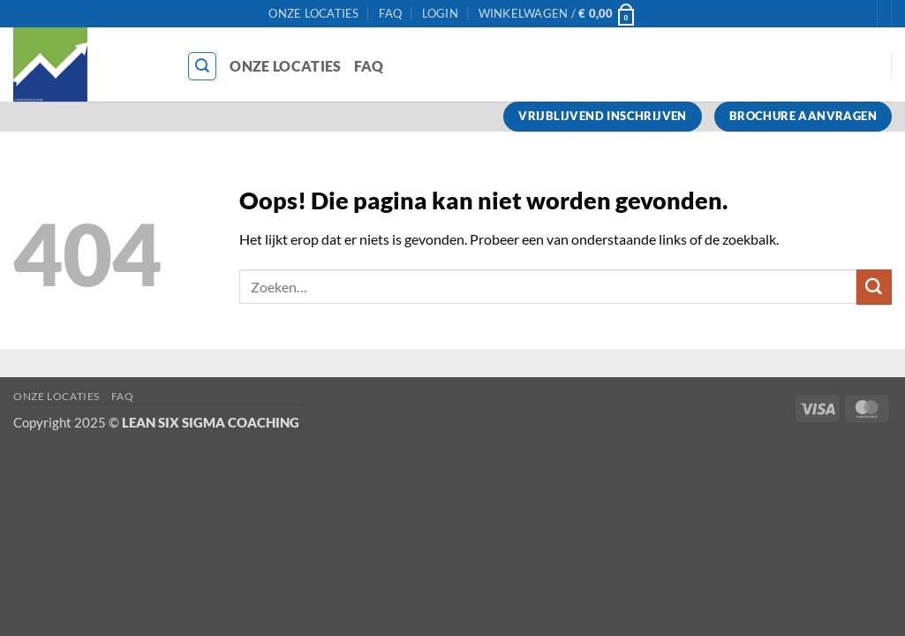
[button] (440, 13)
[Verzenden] (874, 287)
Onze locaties (313, 13)
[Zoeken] (202, 66)
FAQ (390, 13)
